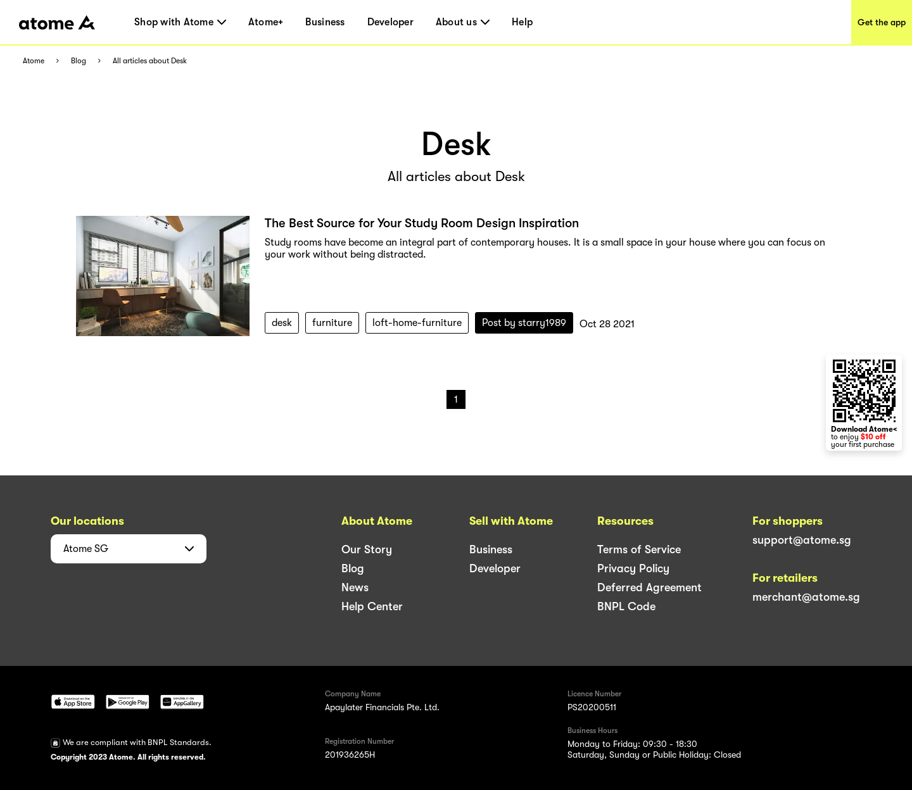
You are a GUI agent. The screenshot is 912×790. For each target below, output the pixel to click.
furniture (332, 323)
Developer (390, 22)
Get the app (882, 22)
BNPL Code (626, 606)
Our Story (366, 549)
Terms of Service (639, 549)
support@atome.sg (801, 540)
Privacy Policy (633, 568)
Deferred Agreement (649, 587)
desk (282, 323)
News (355, 587)
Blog (78, 61)
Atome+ (266, 22)
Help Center (372, 606)
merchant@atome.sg (806, 597)
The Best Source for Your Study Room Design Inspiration (422, 223)
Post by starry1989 (524, 323)
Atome (33, 61)
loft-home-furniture (417, 323)
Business (325, 22)
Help (522, 22)
